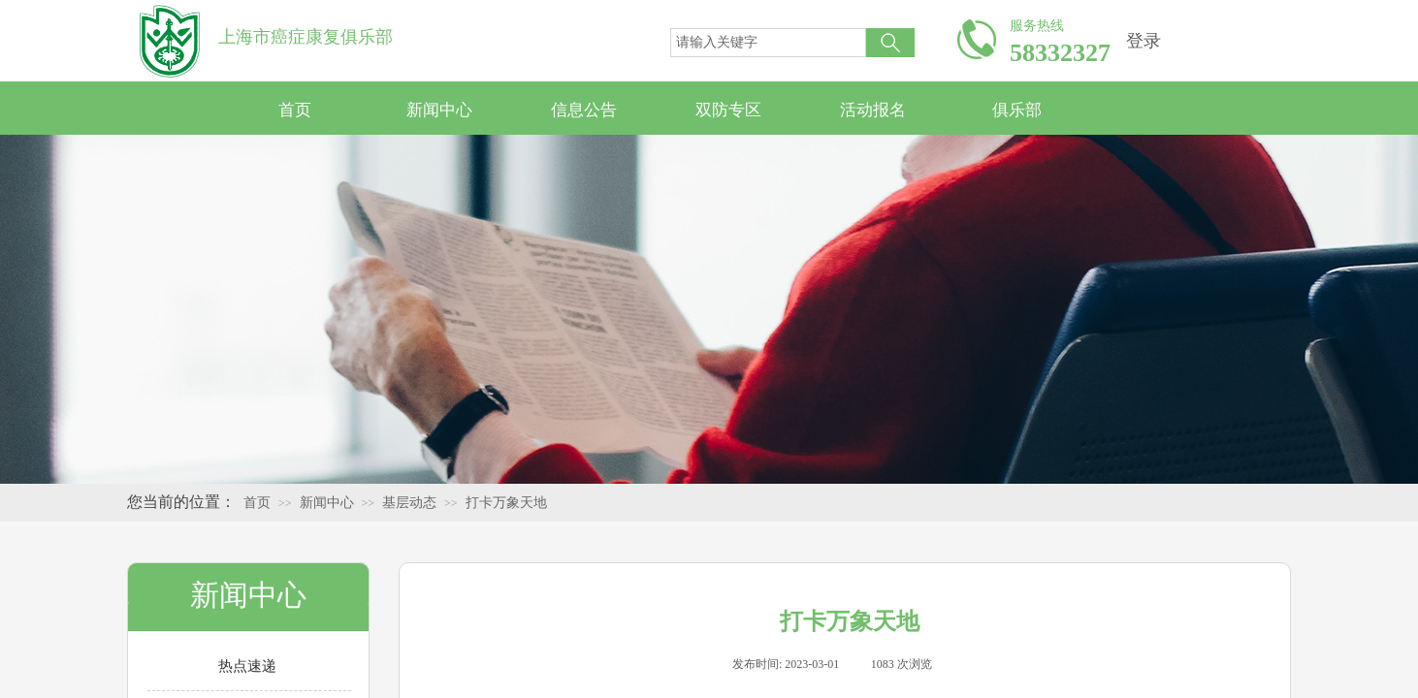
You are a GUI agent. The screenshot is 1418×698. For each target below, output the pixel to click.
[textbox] (768, 42)
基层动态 (409, 502)
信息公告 (584, 110)
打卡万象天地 (506, 502)
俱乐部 (1017, 110)
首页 (294, 110)
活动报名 (873, 110)
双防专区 (728, 110)
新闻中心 (439, 110)
